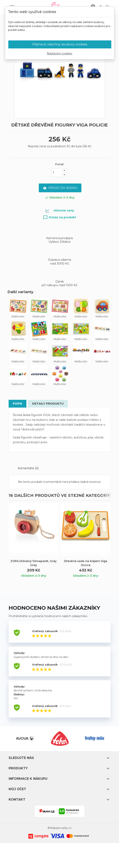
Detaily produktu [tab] (48, 403)
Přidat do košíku (60, 188)
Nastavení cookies (59, 53)
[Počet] (56, 172)
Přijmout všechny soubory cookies (59, 44)
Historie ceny (64, 210)
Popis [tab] (17, 403)
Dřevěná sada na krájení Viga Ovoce (85, 563)
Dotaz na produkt (59, 217)
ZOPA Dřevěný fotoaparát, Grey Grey (33, 563)
